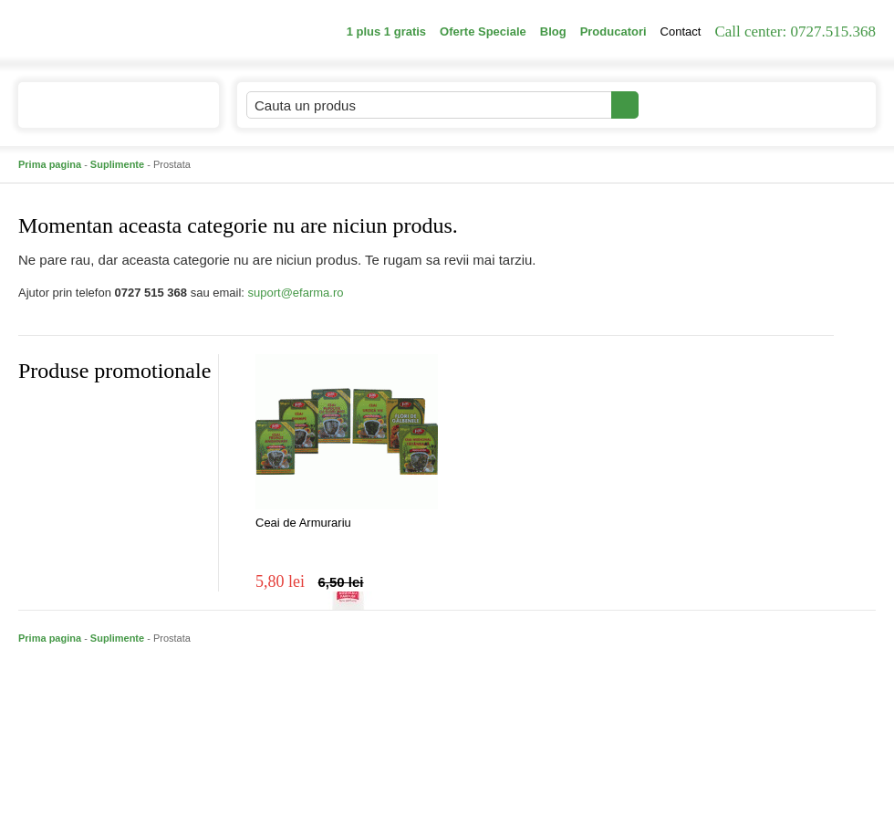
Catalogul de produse (106, 113)
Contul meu (701, 104)
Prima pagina (49, 164)
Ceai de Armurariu (303, 522)
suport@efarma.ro (296, 292)
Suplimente (117, 164)
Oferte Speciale (483, 31)
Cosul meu (814, 105)
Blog (553, 31)
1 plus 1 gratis (386, 31)
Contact (681, 31)
